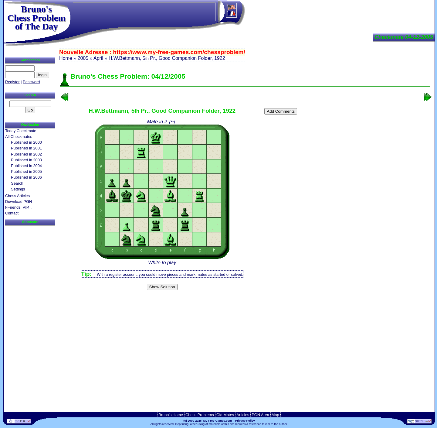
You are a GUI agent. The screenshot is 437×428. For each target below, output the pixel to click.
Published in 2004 (26, 165)
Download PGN (18, 201)
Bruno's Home (170, 415)
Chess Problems (199, 415)
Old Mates (225, 415)
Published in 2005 (26, 171)
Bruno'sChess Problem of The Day (36, 17)
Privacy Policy (245, 420)
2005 (82, 58)
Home (65, 58)
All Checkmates (18, 136)
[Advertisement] (245, 302)
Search (17, 183)
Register (12, 82)
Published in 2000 (26, 142)
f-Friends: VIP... (18, 207)
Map (275, 415)
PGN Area (260, 415)
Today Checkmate (20, 130)
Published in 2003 (26, 160)
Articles (242, 415)
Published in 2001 (26, 148)
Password (31, 82)
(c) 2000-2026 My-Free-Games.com (207, 420)
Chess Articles (17, 195)
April (98, 58)
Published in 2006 (26, 177)
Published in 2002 (26, 154)
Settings (18, 189)
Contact (12, 213)
